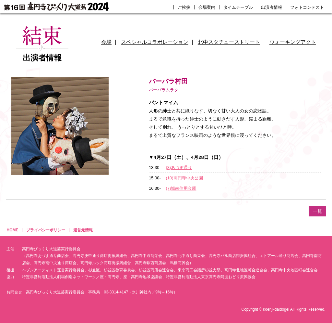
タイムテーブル (238, 7)
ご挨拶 (184, 7)
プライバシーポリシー (45, 230)
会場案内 (206, 7)
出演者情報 (271, 7)
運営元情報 (83, 230)
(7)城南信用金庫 (181, 188)
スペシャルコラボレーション (154, 42)
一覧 (317, 211)
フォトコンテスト (307, 7)
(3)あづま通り (179, 167)
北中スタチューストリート (229, 42)
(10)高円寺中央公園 (184, 177)
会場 (106, 42)
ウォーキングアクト (292, 42)
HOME (12, 230)
